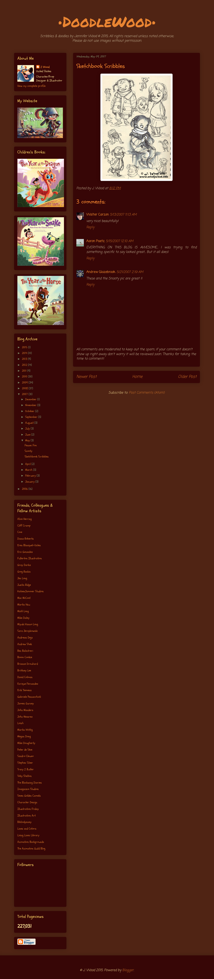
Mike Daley (23, 618)
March (29, 470)
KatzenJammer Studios (30, 591)
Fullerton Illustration (29, 558)
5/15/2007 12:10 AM (119, 241)
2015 (25, 347)
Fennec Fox (31, 445)
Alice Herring (24, 519)
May (28, 440)
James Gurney (25, 703)
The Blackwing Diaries (29, 783)
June (28, 435)
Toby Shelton (24, 776)
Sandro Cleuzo (25, 756)
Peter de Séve (24, 750)
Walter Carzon (97, 214)
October (30, 411)
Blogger (128, 970)
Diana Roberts (25, 539)
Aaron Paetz (95, 241)
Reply (90, 227)
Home (137, 377)
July (28, 429)
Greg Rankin (24, 572)
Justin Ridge (24, 585)
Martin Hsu (23, 605)
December (31, 399)
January (30, 482)
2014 (25, 353)
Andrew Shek (24, 644)
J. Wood (44, 67)
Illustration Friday (28, 809)
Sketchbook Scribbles (37, 457)
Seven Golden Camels (29, 796)
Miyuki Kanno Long (27, 624)
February (31, 476)
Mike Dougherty (26, 743)
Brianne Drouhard (27, 664)
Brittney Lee (24, 670)
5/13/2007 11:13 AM (123, 214)
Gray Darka (24, 565)
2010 (25, 376)
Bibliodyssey (24, 822)
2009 (25, 383)
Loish (20, 723)
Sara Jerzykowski (27, 631)
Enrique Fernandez (27, 684)
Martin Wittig (25, 730)
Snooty (28, 451)
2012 (25, 365)
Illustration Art (26, 816)
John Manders (25, 710)
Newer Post (86, 377)
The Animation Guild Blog (31, 848)
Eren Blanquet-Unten (29, 545)
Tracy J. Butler (25, 769)
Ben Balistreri (25, 651)
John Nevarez (24, 717)
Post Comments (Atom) (147, 392)
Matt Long (23, 611)
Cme (19, 532)
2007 (25, 394)
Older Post (187, 377)
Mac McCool (23, 598)
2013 (25, 359)
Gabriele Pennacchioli (29, 697)
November (31, 405)
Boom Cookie (24, 657)
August (29, 423)
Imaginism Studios (28, 789)
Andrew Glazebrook (100, 272)
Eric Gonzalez (25, 552)
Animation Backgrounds (30, 842)
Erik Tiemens (24, 690)
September (31, 417)
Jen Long (22, 578)
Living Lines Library (28, 835)
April (28, 464)
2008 (25, 388)
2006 (25, 489)
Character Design (27, 802)
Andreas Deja (25, 637)
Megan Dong (24, 736)
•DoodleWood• (107, 21)
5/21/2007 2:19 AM (130, 272)
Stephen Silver (25, 763)
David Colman (24, 677)
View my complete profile (31, 86)
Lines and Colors (26, 829)
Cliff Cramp (23, 526)
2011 (24, 371)
